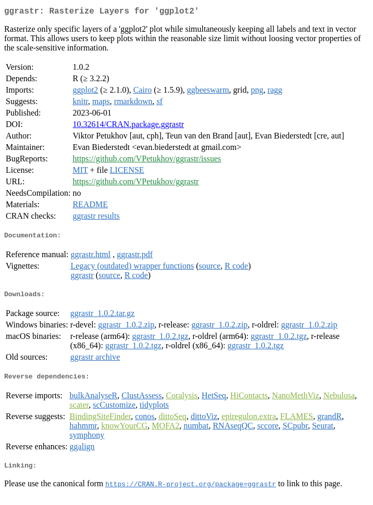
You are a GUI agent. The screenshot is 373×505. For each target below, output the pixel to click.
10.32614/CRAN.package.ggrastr (128, 126)
